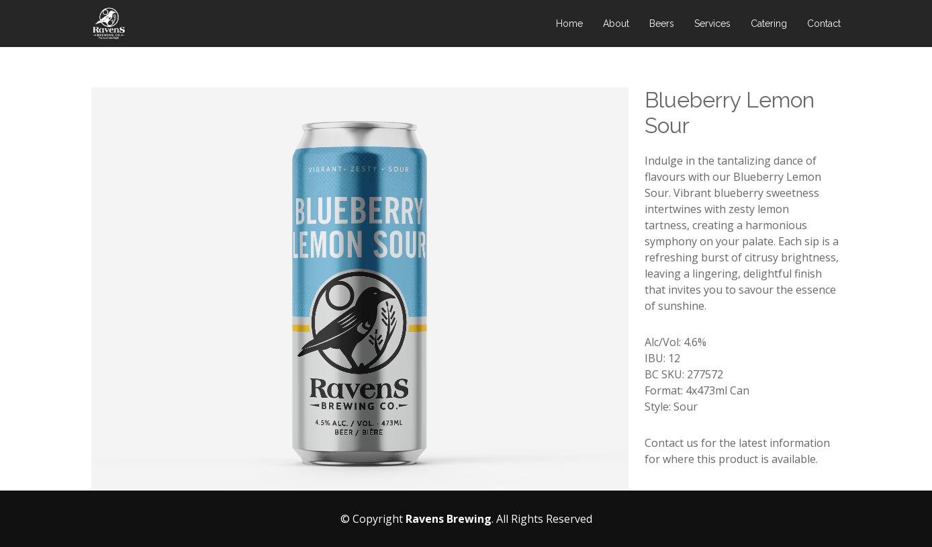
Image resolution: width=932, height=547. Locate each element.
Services (712, 23)
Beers (661, 23)
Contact (824, 23)
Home (569, 23)
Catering (769, 23)
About (616, 23)
